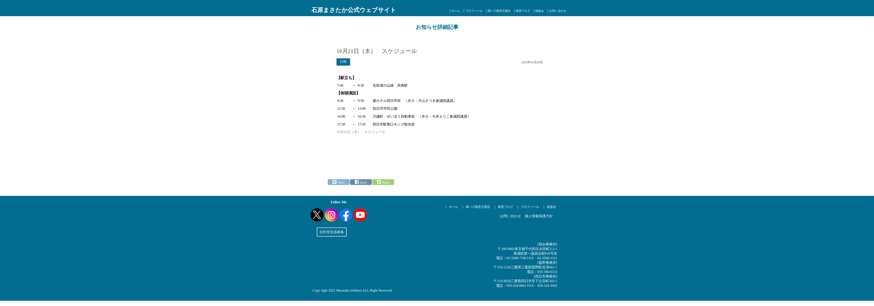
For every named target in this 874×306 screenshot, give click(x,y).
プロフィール (473, 10)
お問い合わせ (557, 10)
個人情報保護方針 (539, 216)
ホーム (455, 10)
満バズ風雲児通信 (499, 10)
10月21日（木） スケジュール (360, 132)
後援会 (539, 10)
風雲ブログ (523, 10)
